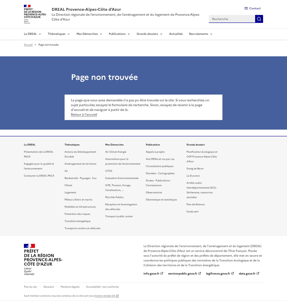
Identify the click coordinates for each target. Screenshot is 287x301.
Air (66, 171)
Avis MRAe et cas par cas (160, 159)
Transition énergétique (77, 221)
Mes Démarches (87, 34)
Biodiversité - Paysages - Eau (80, 178)
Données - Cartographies (160, 173)
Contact (255, 8)
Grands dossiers (147, 34)
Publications (117, 34)
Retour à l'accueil (84, 114)
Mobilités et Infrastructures (80, 207)
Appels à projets (155, 152)
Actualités (176, 34)
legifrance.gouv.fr (218, 274)
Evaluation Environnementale (122, 178)
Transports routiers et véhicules (82, 228)
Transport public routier (119, 216)
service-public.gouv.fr (182, 274)
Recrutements (198, 34)
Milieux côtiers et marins (78, 199)
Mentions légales (70, 287)
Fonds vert (193, 211)
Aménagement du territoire (80, 164)
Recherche (259, 19)
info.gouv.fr (151, 274)
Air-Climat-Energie (115, 152)
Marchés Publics (114, 197)
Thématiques (56, 34)
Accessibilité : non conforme (102, 287)
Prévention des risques (77, 214)
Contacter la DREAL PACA (39, 176)
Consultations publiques (159, 166)
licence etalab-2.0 (105, 296)
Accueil (28, 45)
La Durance (193, 176)
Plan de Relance (196, 204)
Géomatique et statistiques (161, 199)
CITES (108, 171)
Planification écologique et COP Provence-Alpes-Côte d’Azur (202, 156)
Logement (70, 192)
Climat (68, 185)
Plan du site (30, 287)
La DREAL (30, 34)
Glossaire (48, 287)
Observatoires (154, 192)
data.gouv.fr (247, 274)
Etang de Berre (195, 168)
